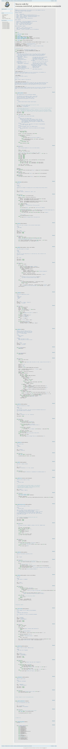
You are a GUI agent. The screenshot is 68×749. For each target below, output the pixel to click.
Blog (9, 18)
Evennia (3, 0)
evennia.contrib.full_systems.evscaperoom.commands (23, 0)
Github (3, 16)
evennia (11, 0)
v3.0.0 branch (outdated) (5, 25)
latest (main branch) (5, 22)
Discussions (6, 18)
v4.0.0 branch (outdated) (5, 24)
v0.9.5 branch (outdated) (5, 28)
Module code (7, 0)
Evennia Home (4, 15)
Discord (3, 18)
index (56, 0)
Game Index (4, 17)
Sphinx (44, 747)
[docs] (53, 92)
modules (52, 0)
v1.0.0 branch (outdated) (5, 27)
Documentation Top (5, 14)
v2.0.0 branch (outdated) (5, 26)
